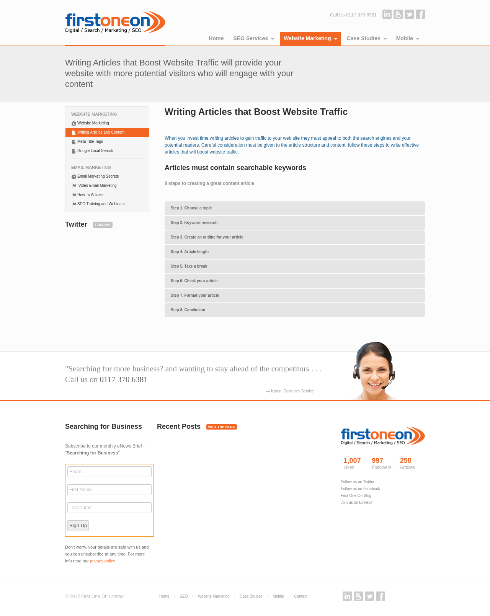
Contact (300, 596)
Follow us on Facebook (360, 489)
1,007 (354, 464)
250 (410, 464)
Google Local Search (92, 151)
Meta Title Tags (87, 142)
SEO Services (253, 38)
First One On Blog (356, 495)
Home (216, 38)
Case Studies (367, 38)
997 (382, 464)
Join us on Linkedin (357, 502)
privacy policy (102, 561)
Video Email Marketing (94, 186)
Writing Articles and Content (97, 133)
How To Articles (87, 195)
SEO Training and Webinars (98, 204)
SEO (184, 596)
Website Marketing (310, 38)
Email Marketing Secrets (95, 177)
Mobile (407, 38)
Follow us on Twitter (357, 482)
